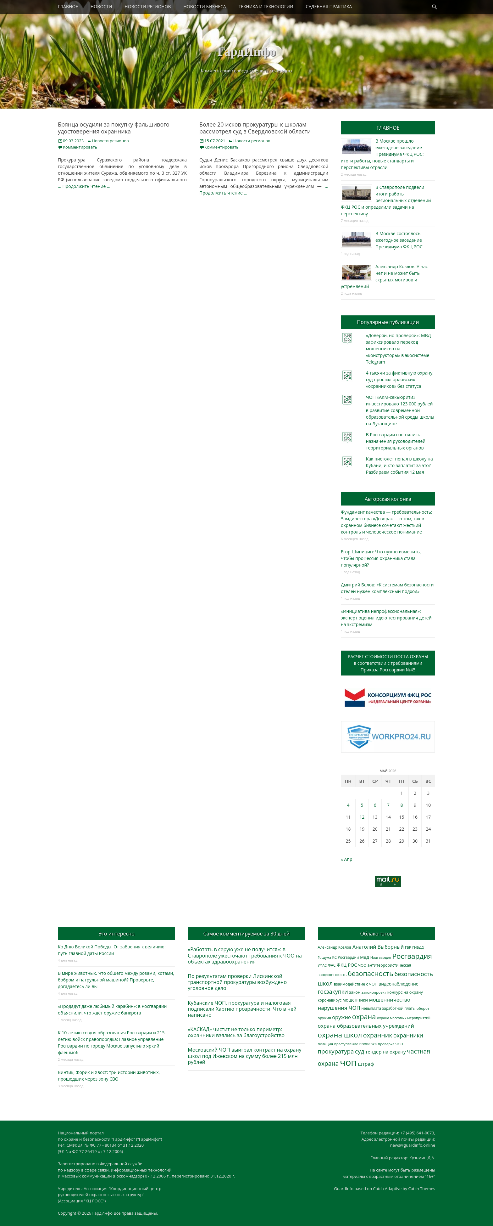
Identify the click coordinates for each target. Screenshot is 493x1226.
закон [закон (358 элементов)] (354, 992)
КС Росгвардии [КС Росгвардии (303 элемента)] (345, 957)
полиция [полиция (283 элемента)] (325, 1044)
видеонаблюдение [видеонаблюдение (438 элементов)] (398, 984)
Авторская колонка (388, 498)
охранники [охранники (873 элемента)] (408, 1035)
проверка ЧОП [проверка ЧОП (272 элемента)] (390, 1044)
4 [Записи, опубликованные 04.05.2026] (348, 805)
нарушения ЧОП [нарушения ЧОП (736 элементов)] (339, 1007)
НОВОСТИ (101, 6)
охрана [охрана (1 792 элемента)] (364, 1016)
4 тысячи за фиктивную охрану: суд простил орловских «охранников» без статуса (400, 379)
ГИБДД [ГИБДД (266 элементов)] (418, 947)
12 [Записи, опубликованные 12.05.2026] (361, 817)
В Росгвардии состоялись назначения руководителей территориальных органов (395, 441)
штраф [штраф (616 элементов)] (366, 1063)
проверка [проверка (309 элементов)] (368, 1044)
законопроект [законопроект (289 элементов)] (374, 992)
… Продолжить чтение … (84, 186)
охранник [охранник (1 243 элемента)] (377, 1035)
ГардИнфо (246, 51)
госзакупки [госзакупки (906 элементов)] (333, 991)
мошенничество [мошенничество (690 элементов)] (389, 999)
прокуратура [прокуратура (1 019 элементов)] (336, 1051)
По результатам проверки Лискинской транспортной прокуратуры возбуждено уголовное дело (237, 982)
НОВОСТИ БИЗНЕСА (205, 6)
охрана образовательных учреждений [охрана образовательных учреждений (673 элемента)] (366, 1025)
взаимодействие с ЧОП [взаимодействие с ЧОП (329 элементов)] (356, 984)
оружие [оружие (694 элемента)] (341, 1017)
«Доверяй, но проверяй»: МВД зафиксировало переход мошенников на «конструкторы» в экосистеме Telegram (398, 348)
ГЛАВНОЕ (68, 6)
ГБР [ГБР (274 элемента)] (408, 947)
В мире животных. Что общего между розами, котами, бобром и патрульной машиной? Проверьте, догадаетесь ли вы (116, 979)
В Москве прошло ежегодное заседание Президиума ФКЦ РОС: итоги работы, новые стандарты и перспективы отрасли (382, 154)
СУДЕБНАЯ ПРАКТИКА (329, 6)
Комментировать (80, 147)
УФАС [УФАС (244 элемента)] (322, 965)
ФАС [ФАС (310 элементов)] (332, 965)
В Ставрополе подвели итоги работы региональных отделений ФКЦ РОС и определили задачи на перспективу (386, 200)
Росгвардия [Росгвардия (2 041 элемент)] (412, 956)
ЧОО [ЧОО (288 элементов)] (362, 965)
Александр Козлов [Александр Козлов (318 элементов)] (335, 947)
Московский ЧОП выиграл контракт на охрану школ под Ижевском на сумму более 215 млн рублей (244, 1055)
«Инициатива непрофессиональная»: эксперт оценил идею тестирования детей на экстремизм (386, 617)
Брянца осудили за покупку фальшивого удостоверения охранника (113, 128)
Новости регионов (110, 141)
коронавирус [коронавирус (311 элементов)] (329, 1000)
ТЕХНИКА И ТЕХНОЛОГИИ (266, 6)
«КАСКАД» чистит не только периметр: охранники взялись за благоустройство (236, 1032)
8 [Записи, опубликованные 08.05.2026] (402, 805)
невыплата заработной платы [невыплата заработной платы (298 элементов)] (388, 1008)
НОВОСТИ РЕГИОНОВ (148, 6)
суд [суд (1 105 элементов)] (359, 1051)
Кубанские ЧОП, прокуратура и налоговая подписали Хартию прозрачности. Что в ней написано (242, 1008)
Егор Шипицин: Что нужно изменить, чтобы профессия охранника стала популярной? (381, 558)
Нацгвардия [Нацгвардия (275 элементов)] (380, 957)
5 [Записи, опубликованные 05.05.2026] (362, 805)
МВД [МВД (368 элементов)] (364, 957)
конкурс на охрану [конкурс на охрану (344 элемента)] (405, 992)
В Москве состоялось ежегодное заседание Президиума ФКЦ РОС (399, 240)
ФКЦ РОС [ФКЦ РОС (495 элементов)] (347, 965)
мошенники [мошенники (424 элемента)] (355, 1000)
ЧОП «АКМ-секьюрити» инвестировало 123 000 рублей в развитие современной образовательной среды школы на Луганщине (400, 410)
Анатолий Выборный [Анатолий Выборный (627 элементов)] (378, 946)
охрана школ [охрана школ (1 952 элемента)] (340, 1035)
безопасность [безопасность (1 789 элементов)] (370, 973)
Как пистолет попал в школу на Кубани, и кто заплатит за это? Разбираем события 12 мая (399, 465)
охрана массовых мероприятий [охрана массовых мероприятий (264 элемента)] (403, 1017)
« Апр (346, 859)
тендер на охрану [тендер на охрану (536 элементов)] (385, 1051)
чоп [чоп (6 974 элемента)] (348, 1062)
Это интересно (116, 933)
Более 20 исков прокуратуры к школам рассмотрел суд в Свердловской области (255, 128)
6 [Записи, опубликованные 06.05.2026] (375, 805)
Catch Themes (421, 1188)
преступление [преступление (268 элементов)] (346, 1044)
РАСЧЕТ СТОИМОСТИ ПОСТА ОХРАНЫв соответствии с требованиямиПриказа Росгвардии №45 (388, 663)
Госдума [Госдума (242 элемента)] (324, 957)
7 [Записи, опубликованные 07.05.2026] (388, 805)
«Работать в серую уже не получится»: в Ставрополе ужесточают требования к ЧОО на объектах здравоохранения (245, 955)
